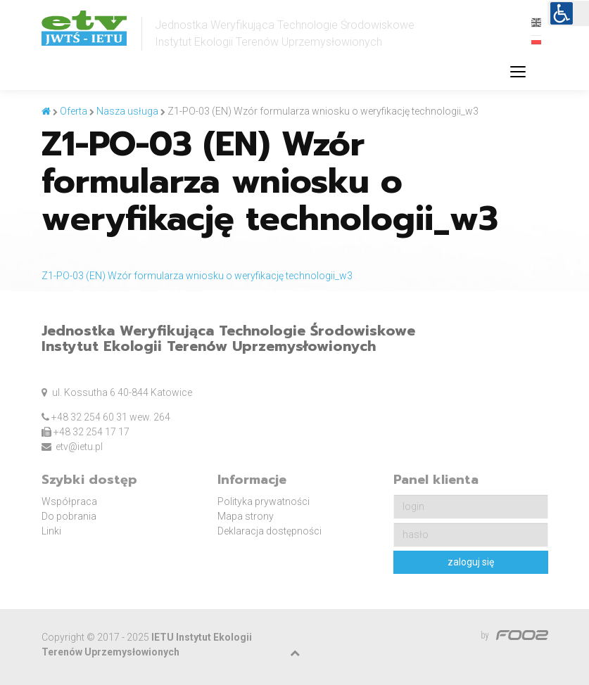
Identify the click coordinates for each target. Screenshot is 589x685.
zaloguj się (471, 562)
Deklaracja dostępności (269, 531)
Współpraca (69, 501)
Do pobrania (69, 516)
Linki (51, 531)
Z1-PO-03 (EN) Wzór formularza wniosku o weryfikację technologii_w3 (197, 275)
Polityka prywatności (263, 501)
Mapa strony (245, 516)
